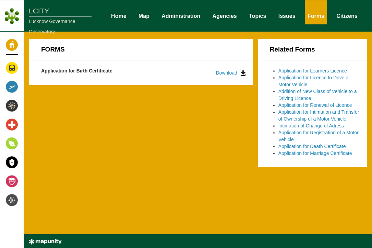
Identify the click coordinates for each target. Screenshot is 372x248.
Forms (316, 15)
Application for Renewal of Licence (315, 105)
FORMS (53, 49)
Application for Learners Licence (312, 71)
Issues (287, 15)
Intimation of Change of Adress (311, 125)
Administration (180, 15)
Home (118, 15)
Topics (257, 15)
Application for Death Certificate (312, 146)
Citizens (346, 15)
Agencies (225, 15)
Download (231, 73)
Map (144, 15)
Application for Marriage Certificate (315, 153)
